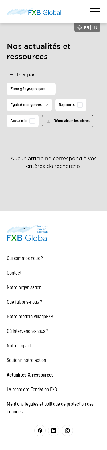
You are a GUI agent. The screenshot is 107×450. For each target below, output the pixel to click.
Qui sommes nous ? (25, 258)
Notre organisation (24, 287)
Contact (14, 273)
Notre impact (19, 346)
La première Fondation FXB (32, 389)
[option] (94, 27)
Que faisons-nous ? (24, 302)
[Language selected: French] (87, 27)
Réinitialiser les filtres (68, 121)
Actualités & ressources (30, 375)
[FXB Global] (34, 11)
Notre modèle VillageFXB (30, 316)
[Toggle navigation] (95, 11)
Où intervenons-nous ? (27, 331)
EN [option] (94, 27)
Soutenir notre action (26, 360)
